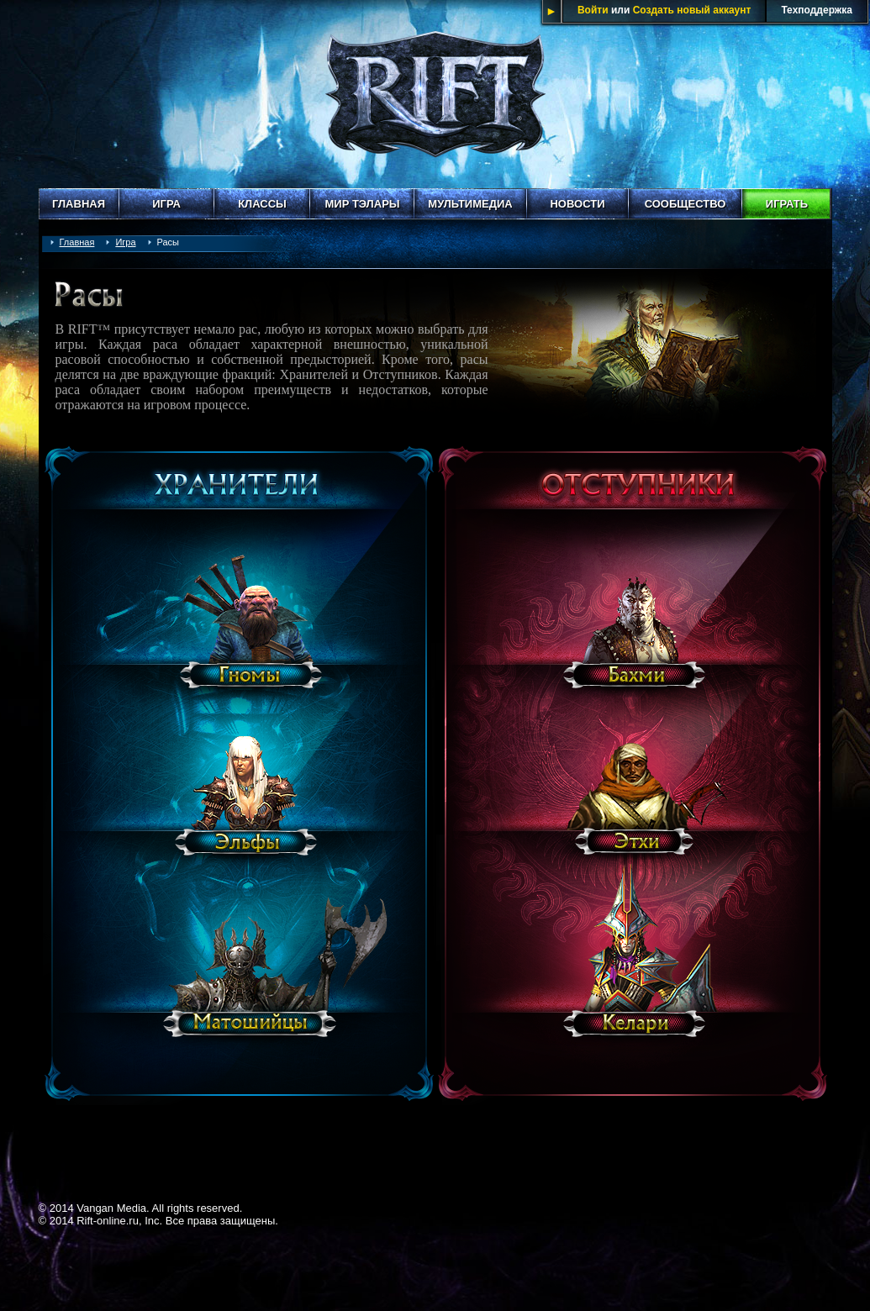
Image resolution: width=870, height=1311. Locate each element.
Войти (593, 10)
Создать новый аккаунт (692, 10)
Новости (577, 203)
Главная (78, 203)
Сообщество (685, 203)
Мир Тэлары (361, 203)
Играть (787, 203)
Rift (435, 94)
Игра (166, 203)
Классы (262, 203)
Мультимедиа (470, 203)
